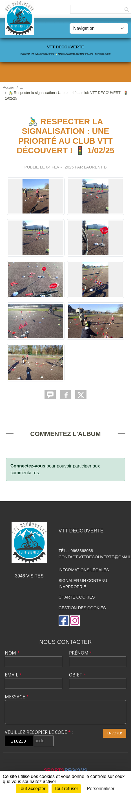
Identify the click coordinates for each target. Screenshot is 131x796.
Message (17, 697)
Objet (77, 675)
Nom (12, 653)
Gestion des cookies (82, 608)
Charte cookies (77, 597)
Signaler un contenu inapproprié (83, 583)
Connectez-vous (27, 466)
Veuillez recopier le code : (39, 732)
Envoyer (114, 733)
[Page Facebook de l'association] (64, 620)
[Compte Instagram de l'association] (75, 620)
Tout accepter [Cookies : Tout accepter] (32, 788)
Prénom (80, 653)
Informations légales (84, 570)
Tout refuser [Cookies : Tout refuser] (66, 788)
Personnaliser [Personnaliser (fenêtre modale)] (101, 788)
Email (13, 675)
